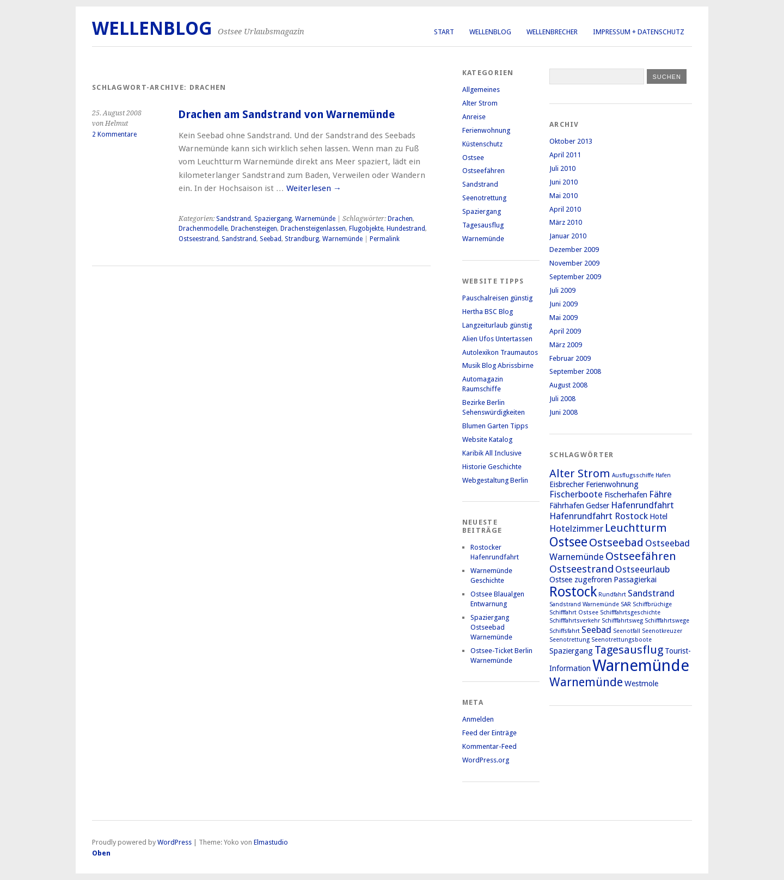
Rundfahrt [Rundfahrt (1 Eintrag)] (612, 594)
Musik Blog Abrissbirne (498, 365)
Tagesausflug (483, 225)
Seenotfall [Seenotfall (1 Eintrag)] (626, 631)
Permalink (385, 239)
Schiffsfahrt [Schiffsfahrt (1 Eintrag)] (564, 631)
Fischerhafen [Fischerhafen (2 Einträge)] (625, 494)
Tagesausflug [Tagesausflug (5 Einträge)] (629, 649)
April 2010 (565, 209)
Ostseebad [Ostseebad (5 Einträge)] (616, 542)
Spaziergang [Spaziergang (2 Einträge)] (571, 651)
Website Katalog (487, 439)
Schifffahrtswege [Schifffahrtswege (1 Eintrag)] (667, 620)
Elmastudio (271, 842)
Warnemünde (315, 219)
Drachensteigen (254, 228)
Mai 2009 (563, 317)
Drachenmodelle (203, 228)
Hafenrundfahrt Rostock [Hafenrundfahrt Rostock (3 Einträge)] (598, 515)
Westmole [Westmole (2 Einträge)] (641, 683)
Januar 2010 (567, 236)
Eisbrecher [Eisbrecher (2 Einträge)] (566, 484)
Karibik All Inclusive (492, 453)
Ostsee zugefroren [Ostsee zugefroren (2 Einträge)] (580, 579)
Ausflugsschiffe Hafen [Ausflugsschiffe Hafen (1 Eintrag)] (641, 475)
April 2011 (565, 155)
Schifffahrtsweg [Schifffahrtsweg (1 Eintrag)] (622, 620)
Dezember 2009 (574, 249)
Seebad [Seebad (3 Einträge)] (596, 629)
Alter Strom (480, 103)
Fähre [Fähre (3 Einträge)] (660, 494)
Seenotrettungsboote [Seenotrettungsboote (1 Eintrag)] (621, 639)
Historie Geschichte (492, 467)
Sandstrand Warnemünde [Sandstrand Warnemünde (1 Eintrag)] (584, 604)
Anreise (474, 117)
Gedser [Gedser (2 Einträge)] (597, 505)
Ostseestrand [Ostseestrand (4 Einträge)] (581, 569)
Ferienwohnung (486, 130)
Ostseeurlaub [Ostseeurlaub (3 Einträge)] (642, 569)
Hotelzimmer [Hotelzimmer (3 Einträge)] (576, 528)
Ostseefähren (483, 171)
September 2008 (575, 371)
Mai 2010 (563, 196)
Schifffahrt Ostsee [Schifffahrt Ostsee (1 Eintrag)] (573, 612)
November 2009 (574, 263)
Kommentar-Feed (489, 746)
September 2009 (575, 277)
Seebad (270, 239)
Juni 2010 (563, 182)
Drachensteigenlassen (313, 228)
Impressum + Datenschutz (638, 32)
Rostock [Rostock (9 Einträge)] (573, 592)
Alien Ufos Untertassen (497, 339)
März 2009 (565, 345)
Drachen (400, 219)
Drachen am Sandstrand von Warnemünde (286, 114)
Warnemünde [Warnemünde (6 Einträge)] (586, 682)
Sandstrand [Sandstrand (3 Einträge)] (651, 593)
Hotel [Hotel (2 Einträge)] (658, 516)
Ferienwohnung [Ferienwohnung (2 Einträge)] (612, 484)
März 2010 (565, 222)
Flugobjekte (366, 228)
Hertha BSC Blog (487, 311)
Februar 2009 (570, 358)
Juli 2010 (562, 168)
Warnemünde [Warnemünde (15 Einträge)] (640, 665)
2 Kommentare (114, 134)
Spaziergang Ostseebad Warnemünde (491, 627)
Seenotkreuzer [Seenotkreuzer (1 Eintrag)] (662, 631)
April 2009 (565, 331)
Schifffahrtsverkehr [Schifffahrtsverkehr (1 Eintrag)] (574, 620)
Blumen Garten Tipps (495, 426)
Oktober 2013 (570, 141)
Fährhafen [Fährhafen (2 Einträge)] (566, 505)
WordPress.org (485, 760)
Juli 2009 (562, 290)
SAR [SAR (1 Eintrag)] (626, 604)
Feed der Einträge (489, 733)
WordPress (174, 842)
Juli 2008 (562, 399)
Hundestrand (406, 228)
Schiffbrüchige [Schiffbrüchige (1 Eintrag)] (652, 604)
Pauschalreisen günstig (497, 298)
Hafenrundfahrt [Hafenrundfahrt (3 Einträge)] (642, 505)
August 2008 (568, 385)
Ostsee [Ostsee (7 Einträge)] (568, 542)
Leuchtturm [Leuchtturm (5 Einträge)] (636, 527)
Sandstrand (233, 219)
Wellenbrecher (552, 32)
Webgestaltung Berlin (495, 480)
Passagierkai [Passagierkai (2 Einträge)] (635, 579)
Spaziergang (273, 219)
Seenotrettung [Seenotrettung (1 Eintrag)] (569, 639)
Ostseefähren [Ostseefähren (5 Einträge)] (640, 556)
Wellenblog (490, 32)
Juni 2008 (563, 412)
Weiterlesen (313, 188)
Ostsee (473, 157)
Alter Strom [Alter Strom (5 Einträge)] (579, 473)
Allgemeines (481, 89)
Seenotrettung (484, 198)
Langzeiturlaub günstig (497, 325)
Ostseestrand (198, 239)
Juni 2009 (563, 304)
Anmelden (478, 719)
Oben (101, 853)
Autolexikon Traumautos (500, 352)
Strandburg (302, 239)
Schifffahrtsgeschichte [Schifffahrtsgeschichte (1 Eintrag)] (630, 612)
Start (444, 32)
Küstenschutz (482, 144)
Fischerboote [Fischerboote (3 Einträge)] (576, 494)
